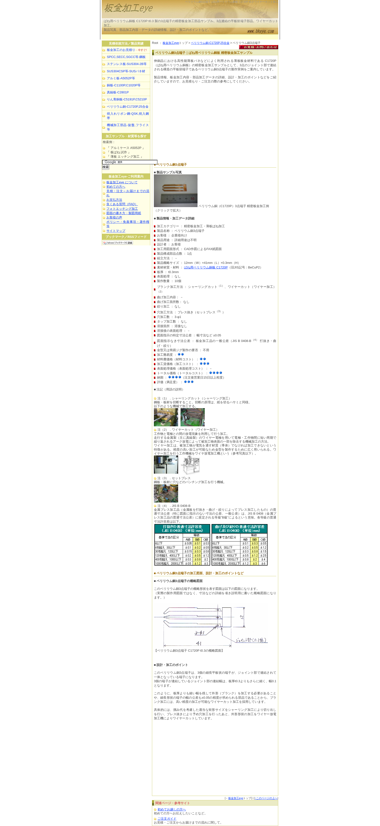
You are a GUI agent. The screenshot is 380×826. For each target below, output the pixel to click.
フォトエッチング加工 (122, 209)
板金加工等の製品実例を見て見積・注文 (162, 10)
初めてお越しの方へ (172, 809)
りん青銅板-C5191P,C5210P (127, 99)
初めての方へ (115, 186)
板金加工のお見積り (127, 50)
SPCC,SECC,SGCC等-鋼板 (126, 57)
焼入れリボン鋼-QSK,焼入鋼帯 (128, 116)
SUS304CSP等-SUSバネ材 (126, 71)
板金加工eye (171, 43)
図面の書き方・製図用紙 (123, 213)
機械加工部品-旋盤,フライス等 (128, 127)
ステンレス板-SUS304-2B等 (127, 64)
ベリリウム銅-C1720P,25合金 (210, 43)
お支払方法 (114, 200)
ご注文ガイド (167, 818)
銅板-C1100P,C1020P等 (124, 85)
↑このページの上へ (266, 798)
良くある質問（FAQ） (122, 204)
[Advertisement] (190, 37)
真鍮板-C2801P (118, 92)
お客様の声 (114, 217)
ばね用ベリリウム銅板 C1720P (206, 267)
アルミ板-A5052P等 (121, 78)
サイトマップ (115, 231)
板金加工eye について (122, 182)
